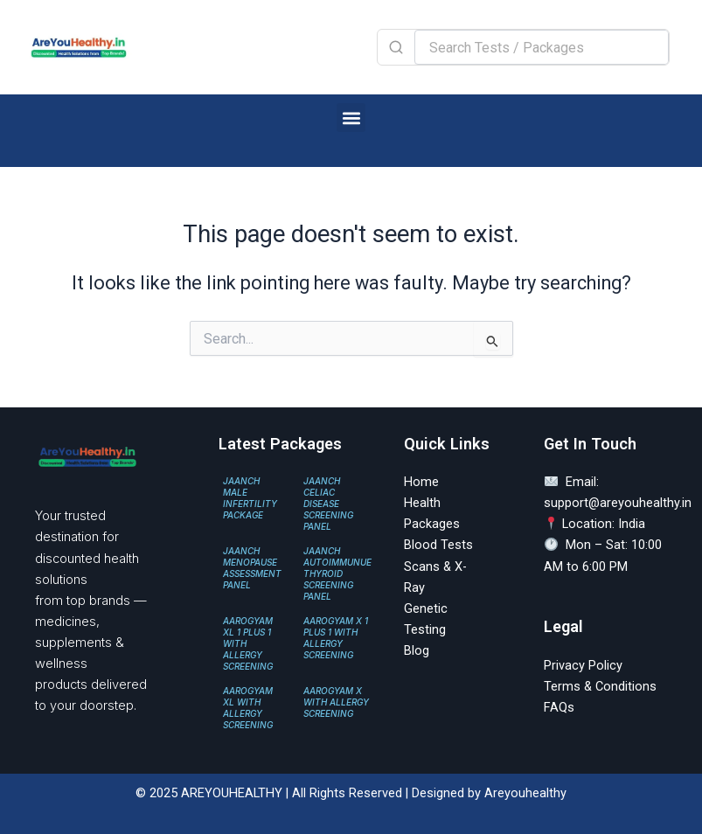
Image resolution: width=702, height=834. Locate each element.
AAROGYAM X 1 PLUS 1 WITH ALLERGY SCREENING (335, 637)
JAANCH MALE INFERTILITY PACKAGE (250, 498)
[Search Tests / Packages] (541, 47)
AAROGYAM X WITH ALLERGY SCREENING (336, 702)
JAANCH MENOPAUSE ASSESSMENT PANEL (252, 568)
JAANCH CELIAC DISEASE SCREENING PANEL (328, 504)
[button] (351, 117)
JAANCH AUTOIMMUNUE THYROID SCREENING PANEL (337, 573)
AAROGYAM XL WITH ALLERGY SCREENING (248, 707)
